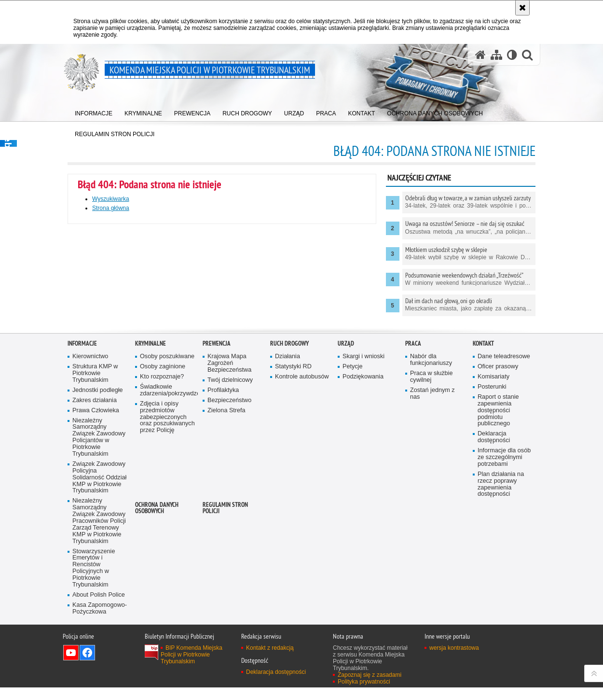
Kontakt (483, 482)
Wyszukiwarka (110, 199)
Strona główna (110, 208)
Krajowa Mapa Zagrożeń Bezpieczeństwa (229, 502)
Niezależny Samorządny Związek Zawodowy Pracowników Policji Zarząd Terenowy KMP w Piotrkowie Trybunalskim (99, 660)
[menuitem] (93, 111)
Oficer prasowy (498, 506)
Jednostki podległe (97, 529)
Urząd (346, 482)
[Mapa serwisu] (496, 55)
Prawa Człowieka (95, 549)
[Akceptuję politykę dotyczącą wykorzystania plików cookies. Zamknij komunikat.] (522, 7)
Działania (287, 495)
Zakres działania (94, 539)
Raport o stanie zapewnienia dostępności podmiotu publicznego (498, 549)
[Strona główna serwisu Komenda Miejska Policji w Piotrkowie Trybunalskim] (480, 55)
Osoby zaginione (162, 506)
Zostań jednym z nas (432, 532)
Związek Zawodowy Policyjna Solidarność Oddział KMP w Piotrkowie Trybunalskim (99, 616)
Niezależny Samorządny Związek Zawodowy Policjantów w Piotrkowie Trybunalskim (98, 576)
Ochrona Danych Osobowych (156, 647)
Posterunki (492, 526)
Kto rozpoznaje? (162, 516)
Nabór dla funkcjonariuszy (431, 498)
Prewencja (217, 482)
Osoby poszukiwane (167, 495)
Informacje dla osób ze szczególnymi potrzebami (504, 596)
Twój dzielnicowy (230, 519)
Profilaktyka (223, 529)
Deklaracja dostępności (494, 576)
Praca (413, 482)
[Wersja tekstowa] (512, 55)
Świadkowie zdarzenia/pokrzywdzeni (168, 529)
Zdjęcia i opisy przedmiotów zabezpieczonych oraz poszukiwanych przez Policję (167, 556)
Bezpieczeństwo (229, 539)
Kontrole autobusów (302, 516)
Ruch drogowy (289, 482)
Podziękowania (363, 516)
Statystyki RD (293, 506)
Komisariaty (493, 516)
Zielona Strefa (226, 549)
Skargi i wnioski (363, 495)
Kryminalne (150, 482)
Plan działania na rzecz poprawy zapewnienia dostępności (501, 623)
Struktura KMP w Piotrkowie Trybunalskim (95, 512)
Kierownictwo (90, 495)
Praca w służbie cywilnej (431, 515)
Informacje (82, 482)
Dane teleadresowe (504, 495)
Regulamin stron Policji (225, 647)
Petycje (352, 506)
